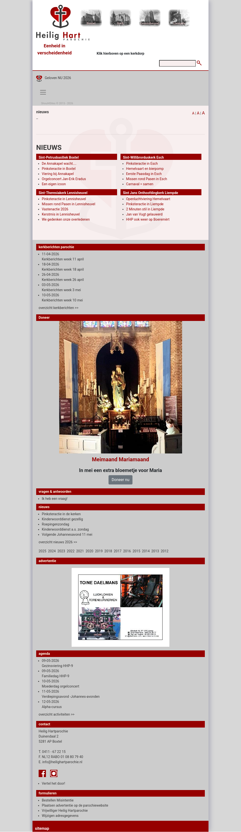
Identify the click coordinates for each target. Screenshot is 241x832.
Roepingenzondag (55, 524)
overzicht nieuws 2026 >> (58, 542)
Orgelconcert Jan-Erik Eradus (64, 179)
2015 (136, 551)
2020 (89, 551)
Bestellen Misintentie (58, 800)
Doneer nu (120, 479)
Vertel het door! (53, 783)
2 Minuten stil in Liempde (145, 209)
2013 (155, 551)
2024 (51, 551)
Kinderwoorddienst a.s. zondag (65, 529)
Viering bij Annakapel (58, 174)
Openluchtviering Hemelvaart (148, 199)
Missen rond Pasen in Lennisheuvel (68, 204)
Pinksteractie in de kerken (61, 514)
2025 (42, 551)
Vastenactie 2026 (55, 209)
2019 (99, 551)
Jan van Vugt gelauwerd (144, 214)
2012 (164, 551)
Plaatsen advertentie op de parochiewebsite (75, 805)
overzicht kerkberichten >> (58, 308)
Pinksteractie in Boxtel (59, 169)
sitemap (42, 828)
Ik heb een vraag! (54, 499)
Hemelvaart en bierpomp (145, 169)
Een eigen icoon (54, 184)
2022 (70, 551)
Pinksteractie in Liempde (145, 204)
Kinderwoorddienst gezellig (62, 519)
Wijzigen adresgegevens (60, 816)
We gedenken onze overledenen (66, 219)
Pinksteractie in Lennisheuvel (64, 199)
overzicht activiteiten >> (57, 714)
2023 (61, 551)
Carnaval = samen (139, 184)
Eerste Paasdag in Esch (144, 174)
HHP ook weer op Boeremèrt (147, 219)
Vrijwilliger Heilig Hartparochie (65, 810)
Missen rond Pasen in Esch (146, 179)
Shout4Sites (48, 103)
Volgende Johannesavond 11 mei (67, 534)
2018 (108, 551)
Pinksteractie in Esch (142, 163)
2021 (80, 551)
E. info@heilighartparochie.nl (60, 762)
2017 (117, 551)
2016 (127, 551)
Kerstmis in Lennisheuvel (61, 214)
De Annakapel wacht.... (59, 163)
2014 (146, 551)
